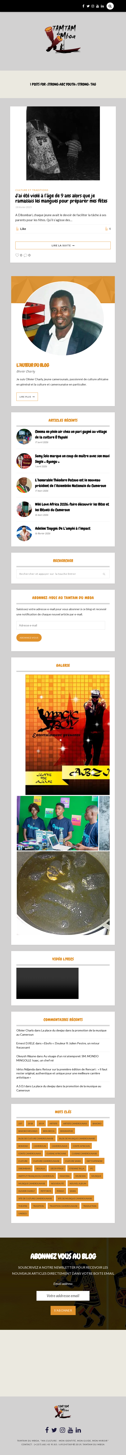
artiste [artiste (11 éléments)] (53, 1123)
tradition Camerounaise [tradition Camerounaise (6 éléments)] (64, 1206)
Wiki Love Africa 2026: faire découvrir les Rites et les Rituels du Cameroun (72, 507)
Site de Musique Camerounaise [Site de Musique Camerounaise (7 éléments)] (75, 1198)
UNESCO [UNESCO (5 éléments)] (22, 1213)
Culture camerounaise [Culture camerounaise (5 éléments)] (46, 1161)
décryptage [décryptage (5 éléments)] (57, 1168)
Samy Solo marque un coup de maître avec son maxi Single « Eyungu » (72, 459)
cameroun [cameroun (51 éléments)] (40, 1146)
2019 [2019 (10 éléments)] (41, 1123)
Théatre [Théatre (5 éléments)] (22, 1206)
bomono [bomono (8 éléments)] (23, 1146)
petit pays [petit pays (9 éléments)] (46, 1191)
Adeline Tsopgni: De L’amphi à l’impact (62, 528)
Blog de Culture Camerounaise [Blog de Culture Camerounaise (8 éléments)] (35, 1138)
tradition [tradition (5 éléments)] (38, 1206)
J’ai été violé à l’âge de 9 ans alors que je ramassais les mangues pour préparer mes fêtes (61, 198)
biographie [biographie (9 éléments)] (66, 1131)
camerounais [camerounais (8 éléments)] (59, 1146)
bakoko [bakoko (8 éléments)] (97, 1123)
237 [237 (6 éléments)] (20, 1123)
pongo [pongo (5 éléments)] (60, 1191)
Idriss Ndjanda (25, 1069)
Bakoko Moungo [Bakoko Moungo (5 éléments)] (27, 1131)
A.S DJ (20, 1086)
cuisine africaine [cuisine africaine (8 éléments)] (56, 1153)
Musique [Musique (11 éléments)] (96, 1176)
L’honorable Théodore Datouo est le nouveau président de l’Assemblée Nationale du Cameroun (70, 483)
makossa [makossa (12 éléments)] (65, 1176)
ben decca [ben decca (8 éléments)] (49, 1131)
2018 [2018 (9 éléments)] (30, 1123)
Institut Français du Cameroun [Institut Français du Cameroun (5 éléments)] (36, 1176)
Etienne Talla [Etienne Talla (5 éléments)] (76, 1168)
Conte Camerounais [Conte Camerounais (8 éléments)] (29, 1153)
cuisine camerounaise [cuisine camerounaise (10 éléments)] (84, 1153)
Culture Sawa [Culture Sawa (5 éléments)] (73, 1161)
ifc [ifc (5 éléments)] (91, 1168)
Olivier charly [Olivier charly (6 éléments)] (26, 1191)
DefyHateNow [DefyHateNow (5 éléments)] (94, 1161)
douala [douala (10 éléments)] (40, 1168)
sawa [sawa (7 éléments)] (73, 1191)
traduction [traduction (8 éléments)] (89, 1206)
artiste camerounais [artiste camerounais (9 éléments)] (75, 1123)
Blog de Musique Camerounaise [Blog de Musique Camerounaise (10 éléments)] (77, 1138)
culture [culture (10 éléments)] (23, 1161)
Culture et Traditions (31, 190)
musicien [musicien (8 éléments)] (80, 1176)
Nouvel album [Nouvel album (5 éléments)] (78, 1183)
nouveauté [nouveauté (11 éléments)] (57, 1183)
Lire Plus (25, 396)
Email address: (63, 1283)
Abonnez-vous (29, 638)
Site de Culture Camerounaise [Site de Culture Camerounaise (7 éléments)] (35, 1198)
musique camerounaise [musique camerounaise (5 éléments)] (31, 1183)
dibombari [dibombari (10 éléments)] (24, 1168)
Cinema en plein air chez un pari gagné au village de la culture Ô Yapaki (71, 434)
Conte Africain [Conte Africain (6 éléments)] (81, 1146)
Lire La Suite (61, 245)
